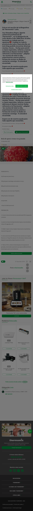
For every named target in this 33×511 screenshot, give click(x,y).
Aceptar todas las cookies (21, 86)
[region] (16, 83)
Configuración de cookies (16, 89)
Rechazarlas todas (10, 86)
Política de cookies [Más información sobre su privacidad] (9, 82)
